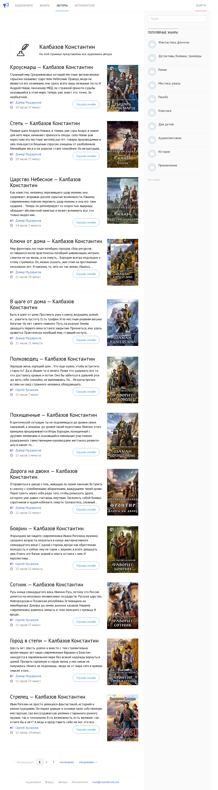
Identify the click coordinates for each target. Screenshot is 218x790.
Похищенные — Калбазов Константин (53, 414)
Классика (164, 111)
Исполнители (85, 5)
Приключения (167, 165)
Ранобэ (163, 97)
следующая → (88, 762)
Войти (201, 5)
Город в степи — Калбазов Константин (54, 640)
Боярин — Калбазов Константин (47, 528)
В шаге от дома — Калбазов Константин (42, 304)
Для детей (166, 124)
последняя (67, 762)
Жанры (44, 5)
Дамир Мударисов (28, 102)
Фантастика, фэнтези (173, 42)
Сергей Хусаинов (26, 390)
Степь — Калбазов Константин (45, 123)
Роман (162, 70)
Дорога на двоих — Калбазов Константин (43, 474)
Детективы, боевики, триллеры (179, 56)
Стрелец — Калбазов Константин (47, 696)
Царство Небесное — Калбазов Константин (45, 182)
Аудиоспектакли (169, 138)
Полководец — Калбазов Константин (52, 358)
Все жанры (154, 179)
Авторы (62, 5)
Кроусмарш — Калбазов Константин (51, 67)
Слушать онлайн (86, 104)
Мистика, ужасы (169, 83)
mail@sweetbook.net (105, 782)
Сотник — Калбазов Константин (46, 584)
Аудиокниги (24, 5)
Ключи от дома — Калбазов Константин (56, 241)
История (164, 152)
